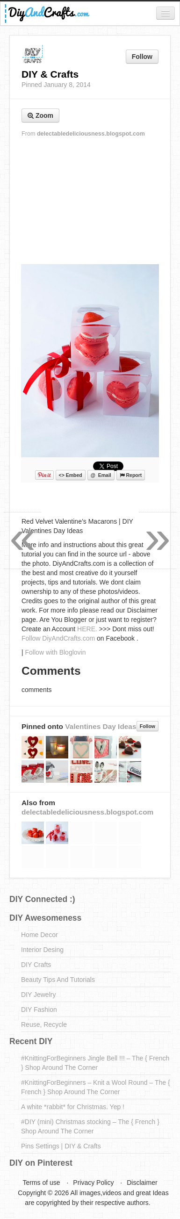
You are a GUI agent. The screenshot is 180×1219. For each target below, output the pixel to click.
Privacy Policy (93, 1182)
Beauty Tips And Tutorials (58, 979)
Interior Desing (42, 949)
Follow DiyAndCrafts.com (58, 638)
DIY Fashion (39, 1009)
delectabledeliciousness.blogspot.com (91, 133)
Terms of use (41, 1182)
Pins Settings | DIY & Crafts (61, 1146)
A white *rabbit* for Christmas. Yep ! (72, 1107)
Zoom (40, 115)
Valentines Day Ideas (100, 726)
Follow (142, 56)
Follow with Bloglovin (55, 652)
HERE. (87, 629)
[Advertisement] (90, 201)
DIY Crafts (36, 964)
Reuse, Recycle (44, 1024)
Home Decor (39, 934)
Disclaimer (142, 1182)
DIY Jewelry (38, 994)
